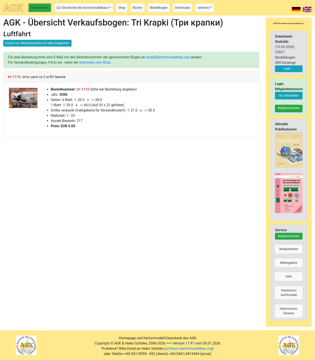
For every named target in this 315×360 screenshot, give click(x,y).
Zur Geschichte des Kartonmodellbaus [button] (82, 7)
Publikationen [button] (39, 7)
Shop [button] (121, 7)
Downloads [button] (182, 7)
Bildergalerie (288, 262)
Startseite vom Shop (94, 62)
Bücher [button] (137, 7)
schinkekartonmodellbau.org (188, 348)
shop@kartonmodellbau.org (167, 57)
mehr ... (289, 68)
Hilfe (289, 276)
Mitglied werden (288, 108)
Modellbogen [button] (159, 7)
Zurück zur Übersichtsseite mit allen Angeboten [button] (37, 43)
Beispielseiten (288, 249)
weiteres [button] (203, 7)
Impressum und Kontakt (288, 293)
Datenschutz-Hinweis (289, 311)
